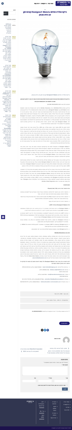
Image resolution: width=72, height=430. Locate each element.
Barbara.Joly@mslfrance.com (57, 269)
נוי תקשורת (44, 3)
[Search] (2, 3)
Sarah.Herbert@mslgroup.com (50, 267)
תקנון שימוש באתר (54, 408)
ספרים (67, 407)
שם (67, 378)
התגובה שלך (65, 364)
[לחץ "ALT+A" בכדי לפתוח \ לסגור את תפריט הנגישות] (3, 217)
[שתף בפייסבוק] (47, 330)
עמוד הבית (50, 3)
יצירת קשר (37, 3)
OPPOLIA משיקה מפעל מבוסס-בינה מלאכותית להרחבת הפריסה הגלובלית (7, 29)
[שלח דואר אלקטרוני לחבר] (42, 330)
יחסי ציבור (66, 410)
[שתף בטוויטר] (45, 330)
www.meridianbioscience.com (40, 257)
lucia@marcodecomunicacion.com (56, 274)
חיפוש (14, 10)
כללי (45, 9)
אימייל (50, 378)
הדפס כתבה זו (64, 323)
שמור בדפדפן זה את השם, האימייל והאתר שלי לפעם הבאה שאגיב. (51, 385)
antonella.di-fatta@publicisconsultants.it (54, 279)
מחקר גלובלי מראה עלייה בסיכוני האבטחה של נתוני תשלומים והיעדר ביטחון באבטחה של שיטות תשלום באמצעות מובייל (58, 351)
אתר (35, 378)
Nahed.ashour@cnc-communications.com (51, 281)
